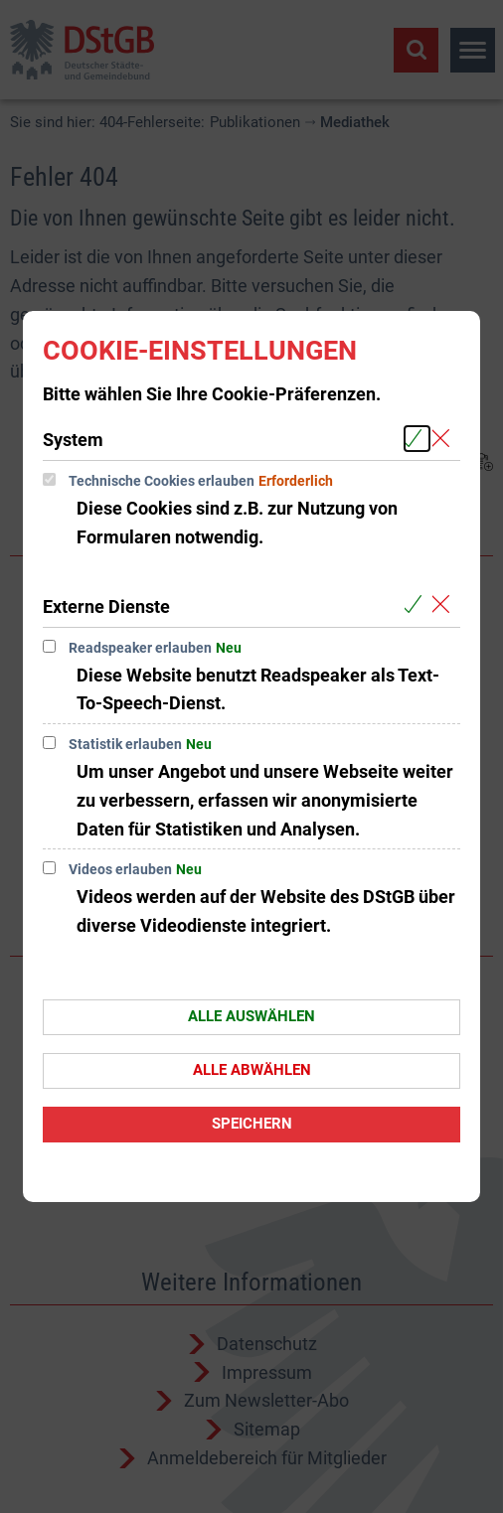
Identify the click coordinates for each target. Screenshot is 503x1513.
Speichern (252, 1124)
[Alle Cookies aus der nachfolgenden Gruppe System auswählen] (417, 438)
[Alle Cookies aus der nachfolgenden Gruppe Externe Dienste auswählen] (417, 605)
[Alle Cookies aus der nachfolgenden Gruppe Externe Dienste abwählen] (444, 605)
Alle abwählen (252, 1070)
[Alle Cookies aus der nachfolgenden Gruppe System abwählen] (444, 438)
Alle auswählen (251, 1016)
